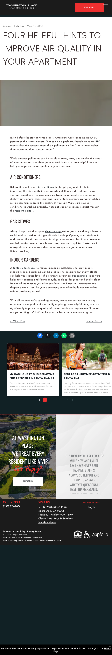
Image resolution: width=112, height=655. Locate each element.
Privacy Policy (34, 532)
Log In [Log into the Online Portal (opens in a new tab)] (91, 507)
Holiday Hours (47, 522)
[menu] (105, 6)
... (61, 400)
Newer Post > (94, 321)
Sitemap (7, 532)
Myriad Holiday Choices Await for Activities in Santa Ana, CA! (32, 376)
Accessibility (19, 532)
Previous (65, 455)
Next (102, 455)
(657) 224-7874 (11, 506)
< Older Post (17, 321)
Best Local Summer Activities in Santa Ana (87, 376)
